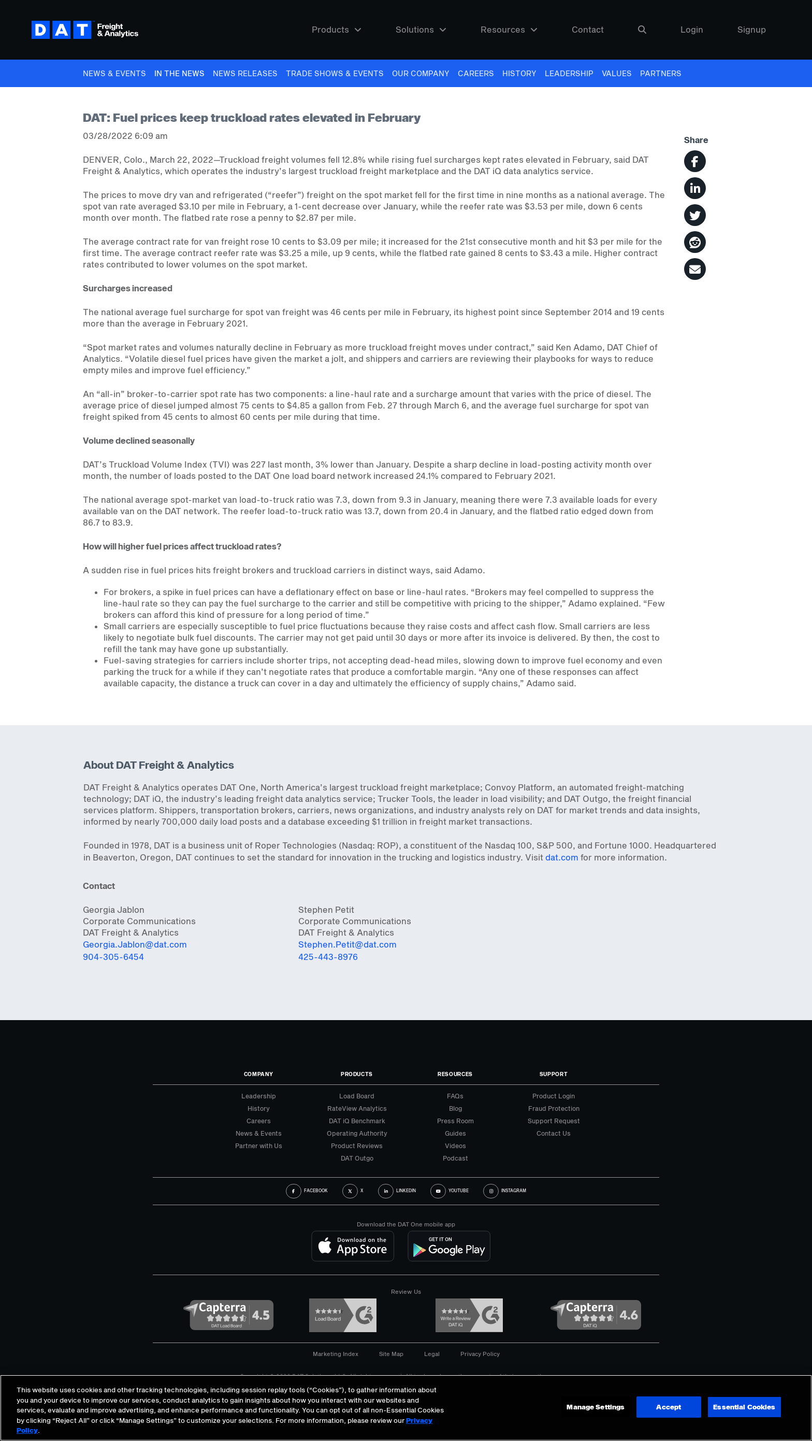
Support (554, 1074)
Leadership (569, 73)
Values (617, 73)
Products (336, 30)
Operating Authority (357, 1133)
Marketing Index (335, 1353)
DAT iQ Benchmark (357, 1120)
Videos (455, 1145)
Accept (668, 1407)
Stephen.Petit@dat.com (347, 944)
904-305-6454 (113, 957)
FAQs (455, 1095)
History (519, 73)
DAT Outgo (357, 1158)
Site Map (391, 1353)
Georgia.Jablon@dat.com (135, 944)
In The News (179, 73)
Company (258, 1074)
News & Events (114, 73)
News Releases (245, 73)
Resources (509, 30)
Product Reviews (357, 1145)
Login (691, 30)
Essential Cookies (744, 1407)
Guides (455, 1133)
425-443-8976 (328, 957)
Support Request (554, 1120)
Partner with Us (258, 1145)
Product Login (553, 1095)
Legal (432, 1353)
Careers (476, 73)
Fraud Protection (553, 1108)
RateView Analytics (357, 1108)
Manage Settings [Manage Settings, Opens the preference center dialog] (595, 1407)
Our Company (421, 73)
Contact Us (553, 1133)
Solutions (421, 30)
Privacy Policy (480, 1353)
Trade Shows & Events (335, 73)
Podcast (455, 1158)
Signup (751, 30)
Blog (455, 1108)
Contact (588, 30)
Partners (661, 73)
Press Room (455, 1120)
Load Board (356, 1095)
